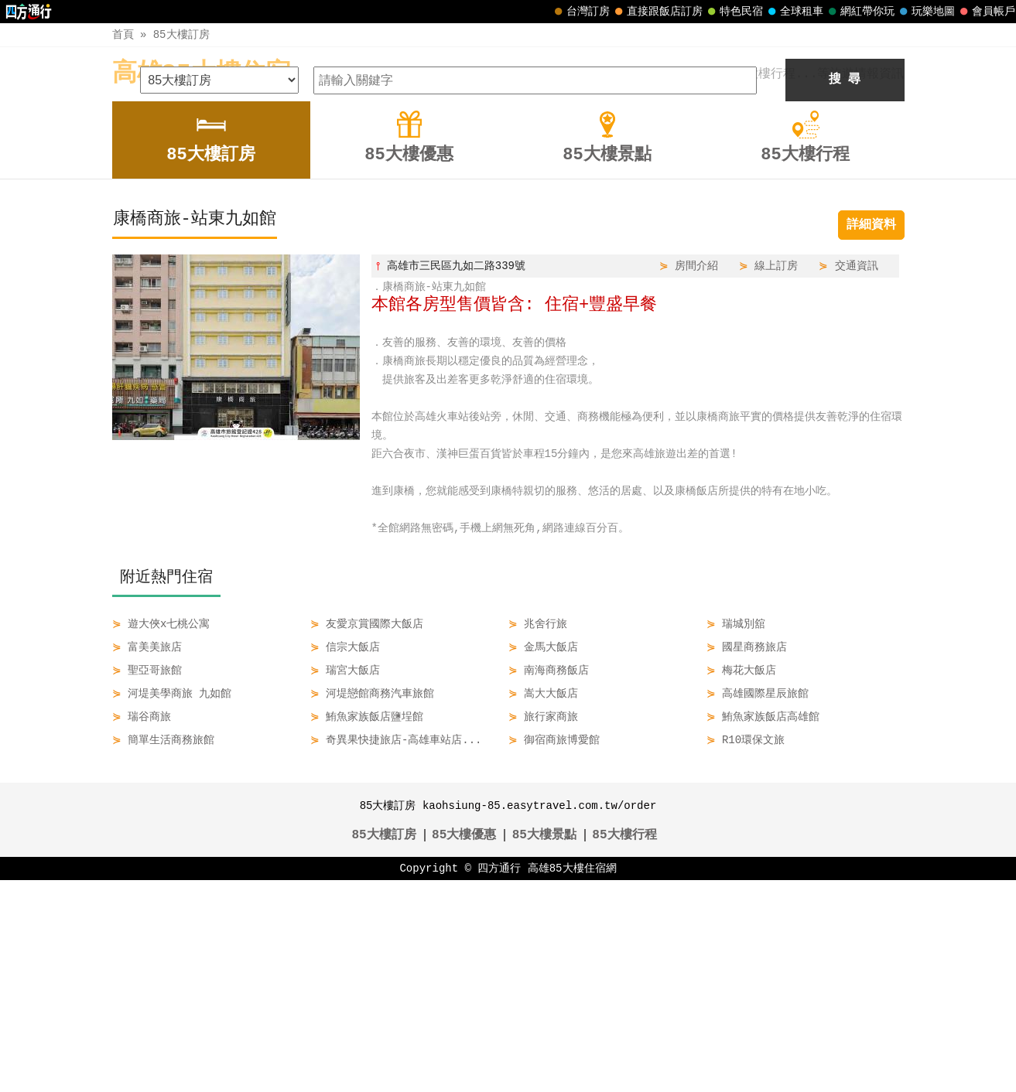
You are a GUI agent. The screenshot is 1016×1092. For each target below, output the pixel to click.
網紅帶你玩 (860, 11)
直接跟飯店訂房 (657, 11)
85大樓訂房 (181, 34)
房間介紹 (696, 477)
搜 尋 (845, 291)
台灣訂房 (580, 11)
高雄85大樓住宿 (201, 73)
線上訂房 (776, 477)
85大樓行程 (624, 1047)
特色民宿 (733, 11)
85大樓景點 (544, 1047)
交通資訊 (856, 477)
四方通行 (499, 1080)
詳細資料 (871, 436)
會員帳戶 (985, 11)
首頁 (123, 34)
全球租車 (794, 11)
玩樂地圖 (925, 11)
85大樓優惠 (464, 1047)
